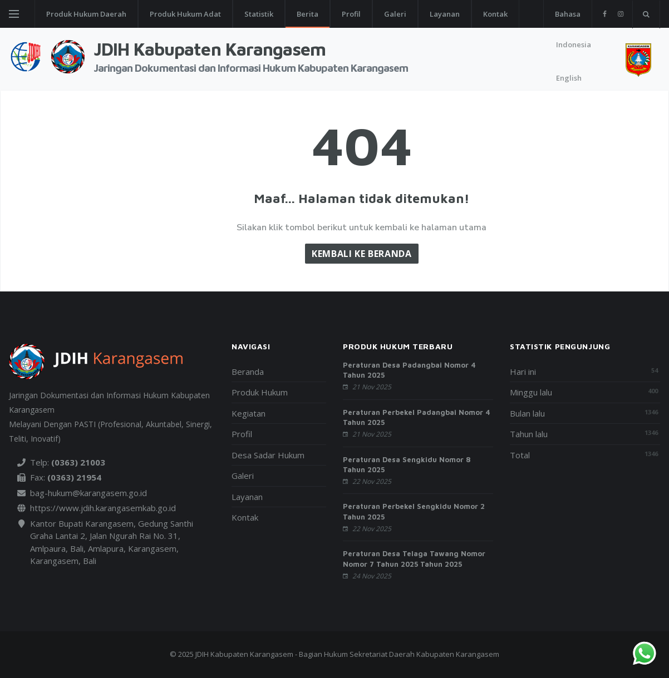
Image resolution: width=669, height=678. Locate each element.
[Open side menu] (14, 13)
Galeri (395, 14)
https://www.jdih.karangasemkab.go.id (103, 507)
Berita (307, 14)
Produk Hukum (260, 392)
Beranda (248, 371)
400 (653, 391)
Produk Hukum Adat (185, 14)
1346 (651, 412)
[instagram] (620, 14)
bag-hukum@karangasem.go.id (88, 492)
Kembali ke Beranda (362, 254)
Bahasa (568, 14)
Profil (351, 14)
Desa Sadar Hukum (268, 455)
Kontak (495, 14)
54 (654, 370)
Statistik (258, 14)
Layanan (445, 14)
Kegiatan (248, 413)
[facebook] (604, 14)
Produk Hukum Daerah (86, 14)
